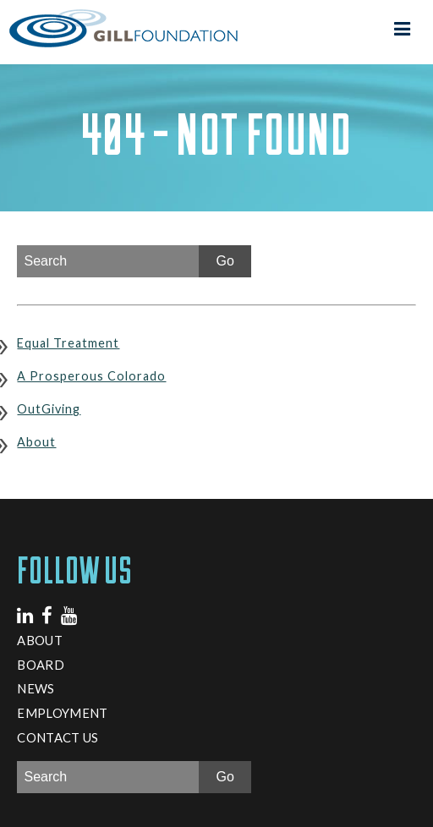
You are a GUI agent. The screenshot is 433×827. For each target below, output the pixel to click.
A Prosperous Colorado (91, 376)
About (36, 442)
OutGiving (48, 409)
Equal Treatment (68, 343)
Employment (62, 712)
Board (40, 664)
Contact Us (57, 737)
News (35, 688)
